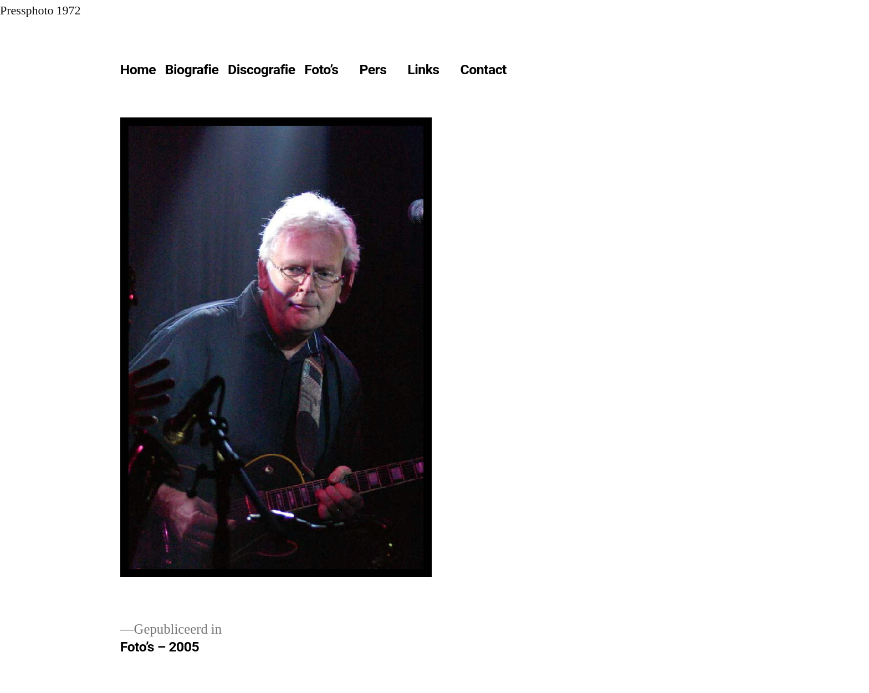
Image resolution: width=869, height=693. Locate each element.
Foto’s (321, 69)
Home (138, 69)
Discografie (261, 69)
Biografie (192, 69)
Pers (372, 69)
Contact (483, 69)
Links (423, 69)
